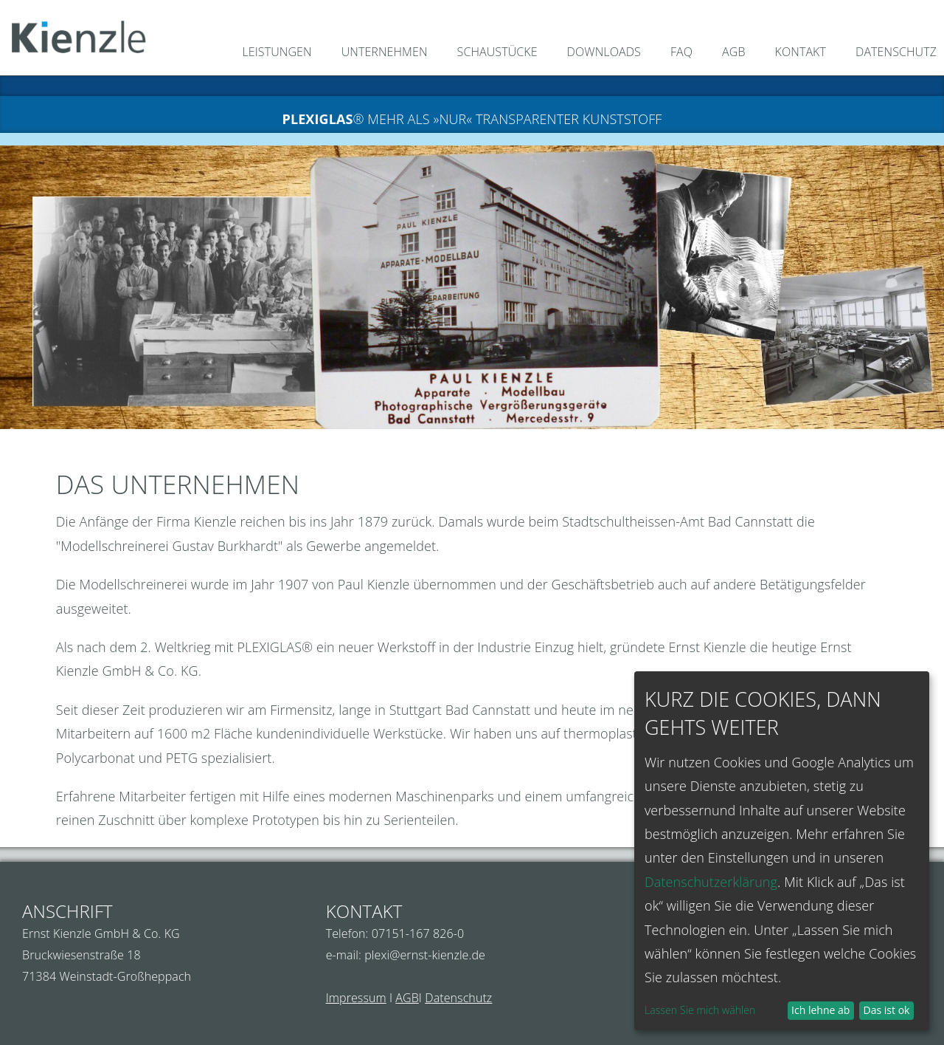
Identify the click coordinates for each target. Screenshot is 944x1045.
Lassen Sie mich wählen (700, 1010)
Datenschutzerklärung (711, 882)
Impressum (356, 998)
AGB (407, 998)
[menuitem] (270, 53)
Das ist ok (887, 1010)
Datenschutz (458, 998)
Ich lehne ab (820, 1010)
